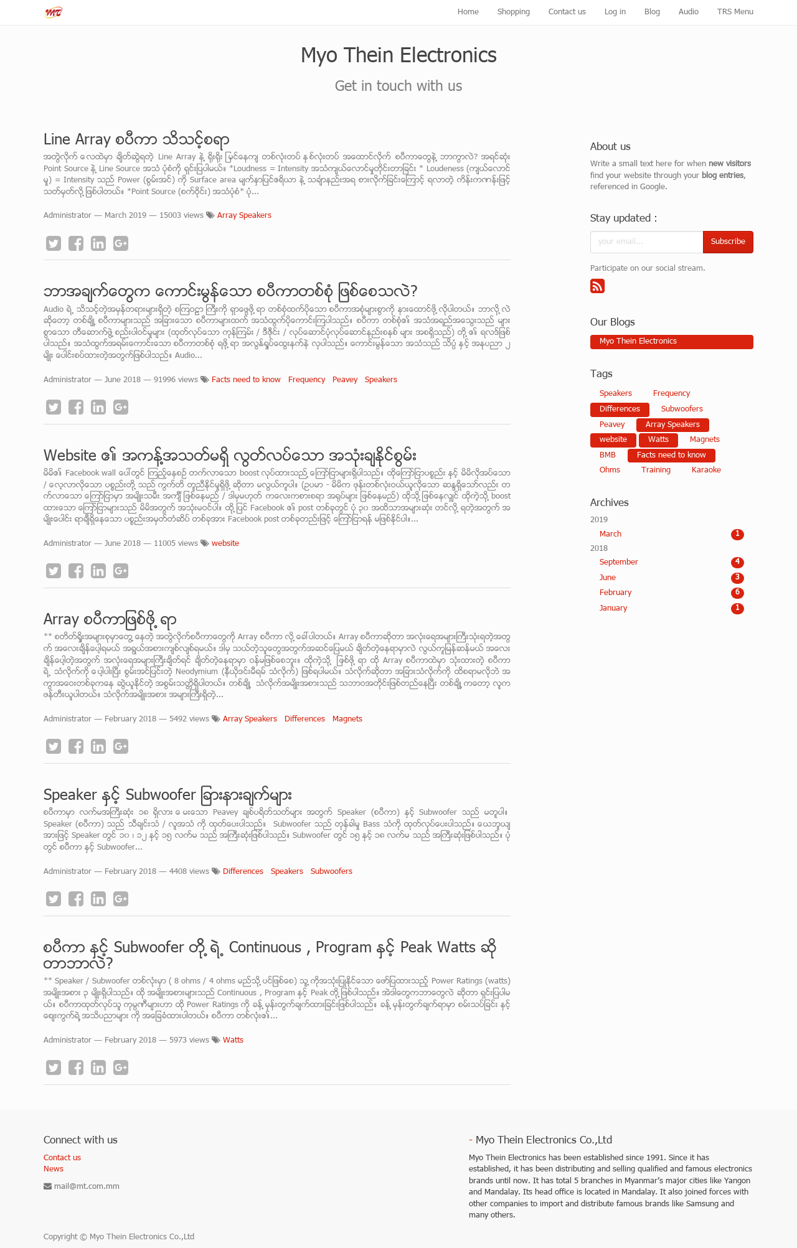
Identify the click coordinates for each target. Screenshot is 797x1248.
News (54, 1169)
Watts (233, 1040)
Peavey (344, 380)
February (672, 593)
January (672, 608)
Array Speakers (244, 216)
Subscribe (728, 242)
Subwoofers (331, 872)
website (225, 544)
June (672, 578)
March (672, 534)
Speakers (381, 380)
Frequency (306, 380)
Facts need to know (246, 380)
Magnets (347, 719)
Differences (305, 719)
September (672, 562)
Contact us (62, 1158)
